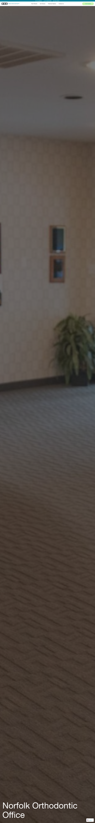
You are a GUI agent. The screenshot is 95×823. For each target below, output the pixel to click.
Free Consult (88, 3)
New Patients (34, 3)
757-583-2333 (47, 0)
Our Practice (42, 3)
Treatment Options (52, 3)
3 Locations (39, 0)
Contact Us (61, 3)
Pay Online (56, 0)
